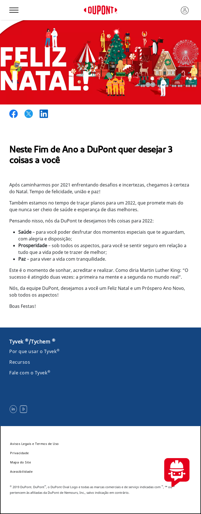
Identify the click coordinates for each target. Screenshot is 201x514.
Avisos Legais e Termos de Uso (34, 444)
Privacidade (19, 453)
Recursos (19, 362)
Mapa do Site (20, 462)
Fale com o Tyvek (30, 373)
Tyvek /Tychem (32, 341)
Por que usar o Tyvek (34, 351)
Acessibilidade (21, 471)
